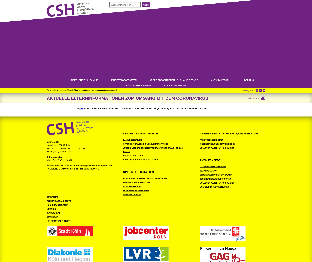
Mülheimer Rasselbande (136, 190)
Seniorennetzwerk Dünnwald (215, 179)
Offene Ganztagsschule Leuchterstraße (145, 144)
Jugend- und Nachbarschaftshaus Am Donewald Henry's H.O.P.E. (153, 150)
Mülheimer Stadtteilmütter (214, 187)
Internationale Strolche (136, 182)
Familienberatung (132, 140)
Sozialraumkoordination (213, 167)
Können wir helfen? (138, 85)
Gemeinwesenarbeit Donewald (216, 175)
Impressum (52, 217)
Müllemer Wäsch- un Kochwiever (217, 148)
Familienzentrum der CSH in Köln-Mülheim (145, 178)
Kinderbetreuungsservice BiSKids (141, 160)
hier (81, 108)
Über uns (248, 80)
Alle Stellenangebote (59, 201)
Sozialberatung (208, 171)
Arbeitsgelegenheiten (211, 140)
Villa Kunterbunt (132, 186)
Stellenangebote (175, 85)
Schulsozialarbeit (133, 156)
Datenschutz (53, 213)
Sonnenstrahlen (132, 194)
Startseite (52, 197)
